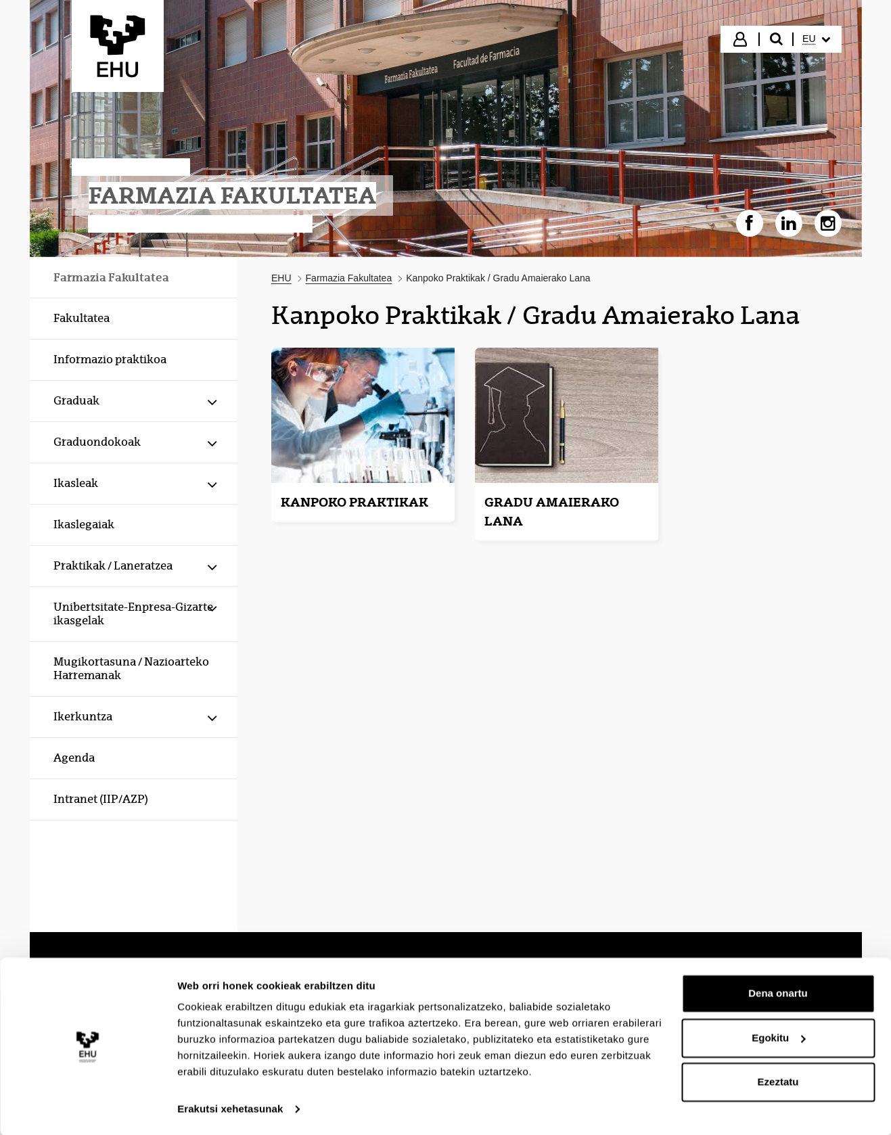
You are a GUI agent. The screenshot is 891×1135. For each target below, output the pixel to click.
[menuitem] (815, 39)
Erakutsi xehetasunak (230, 1108)
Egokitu (778, 1036)
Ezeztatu (778, 1081)
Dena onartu (778, 992)
